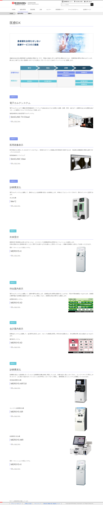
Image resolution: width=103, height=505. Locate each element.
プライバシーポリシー (16, 503)
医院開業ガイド (60, 9)
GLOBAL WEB (79, 1)
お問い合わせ (89, 1)
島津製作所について (68, 1)
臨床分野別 (23, 9)
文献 (41, 9)
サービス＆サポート (73, 9)
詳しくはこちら (15, 121)
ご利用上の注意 (28, 503)
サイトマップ (37, 503)
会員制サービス (87, 9)
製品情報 (32, 9)
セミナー (49, 9)
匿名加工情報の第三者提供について (52, 503)
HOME (13, 9)
